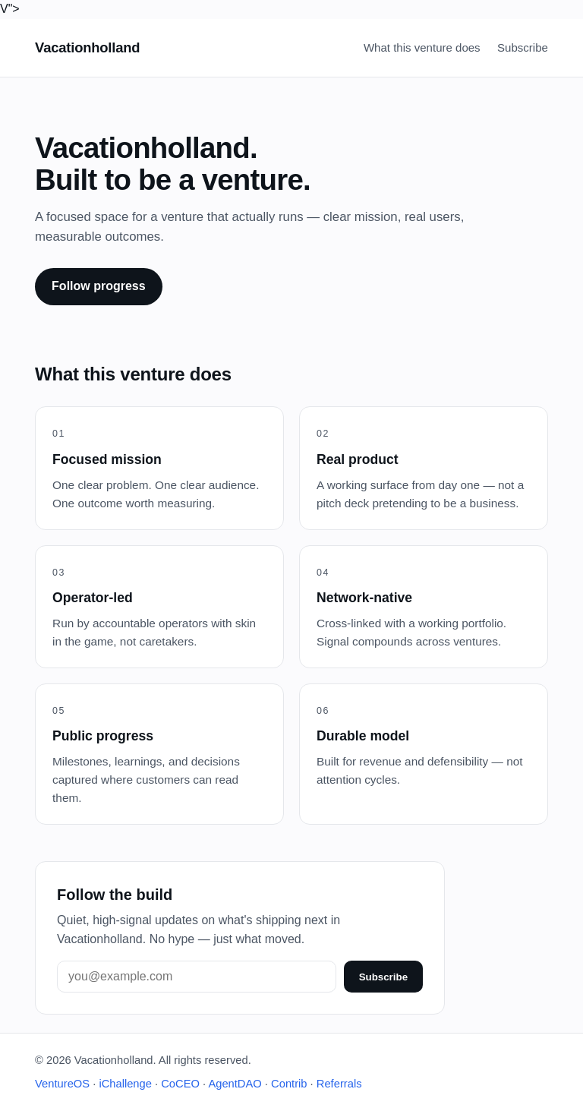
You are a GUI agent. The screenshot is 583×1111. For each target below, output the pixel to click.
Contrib (289, 1084)
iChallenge (125, 1084)
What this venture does (422, 47)
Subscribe (522, 47)
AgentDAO (234, 1084)
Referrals (339, 1084)
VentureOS (62, 1084)
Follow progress (99, 285)
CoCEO (180, 1084)
